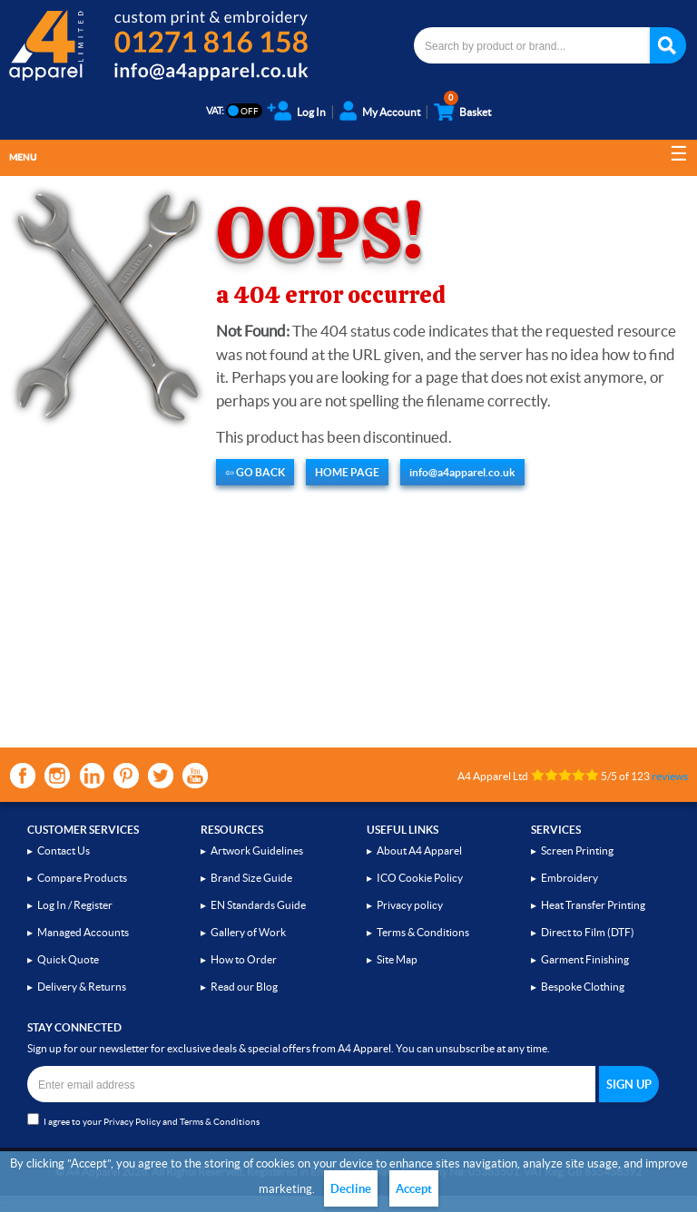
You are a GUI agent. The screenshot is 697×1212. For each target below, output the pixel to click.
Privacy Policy (132, 1122)
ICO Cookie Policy (420, 878)
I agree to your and (143, 1120)
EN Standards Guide (258, 905)
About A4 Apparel (419, 850)
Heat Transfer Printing (593, 905)
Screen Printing (577, 850)
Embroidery (569, 878)
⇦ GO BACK (255, 472)
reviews (670, 776)
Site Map (397, 959)
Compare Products (82, 878)
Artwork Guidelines (257, 850)
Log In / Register (75, 905)
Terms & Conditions (423, 932)
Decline (350, 1189)
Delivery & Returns (81, 986)
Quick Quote (68, 959)
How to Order (244, 959)
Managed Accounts (83, 932)
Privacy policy (410, 905)
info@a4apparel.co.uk (462, 472)
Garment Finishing (585, 959)
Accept (414, 1189)
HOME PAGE (347, 472)
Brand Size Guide (251, 878)
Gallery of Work (248, 932)
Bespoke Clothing (582, 986)
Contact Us (63, 850)
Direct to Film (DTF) (587, 932)
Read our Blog (244, 986)
